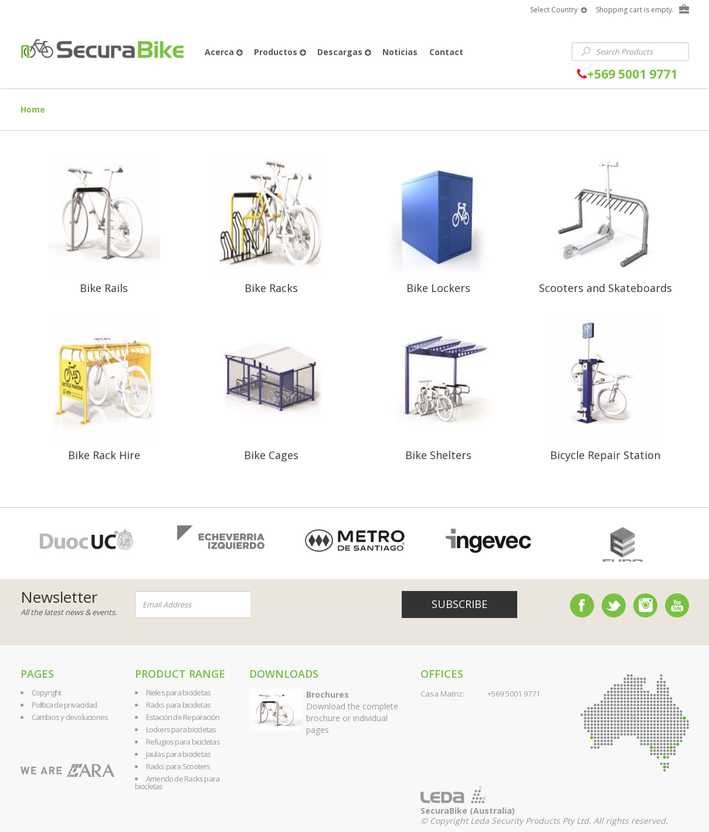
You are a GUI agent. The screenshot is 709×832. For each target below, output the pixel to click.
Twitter (614, 605)
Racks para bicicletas (178, 704)
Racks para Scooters (178, 766)
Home (33, 109)
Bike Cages (271, 455)
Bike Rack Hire (104, 455)
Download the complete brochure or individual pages (352, 712)
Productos (280, 51)
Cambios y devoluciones (70, 717)
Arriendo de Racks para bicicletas (177, 782)
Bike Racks (271, 288)
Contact (446, 51)
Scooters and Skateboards (605, 288)
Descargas (344, 51)
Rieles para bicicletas (178, 692)
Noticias (400, 51)
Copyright (47, 692)
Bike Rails (104, 288)
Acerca (223, 51)
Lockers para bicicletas (181, 729)
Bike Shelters (438, 455)
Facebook (582, 605)
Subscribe (459, 604)
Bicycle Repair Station (605, 455)
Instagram (645, 605)
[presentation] (321, 605)
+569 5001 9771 (627, 74)
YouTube (677, 605)
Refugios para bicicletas (183, 741)
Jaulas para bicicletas (178, 754)
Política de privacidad (64, 704)
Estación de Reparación (183, 717)
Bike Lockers (438, 288)
